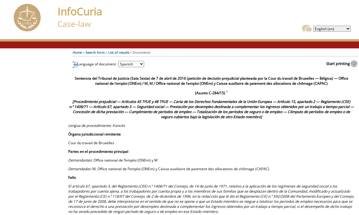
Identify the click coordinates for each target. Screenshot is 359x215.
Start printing (338, 63)
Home (77, 52)
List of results (118, 52)
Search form (95, 52)
